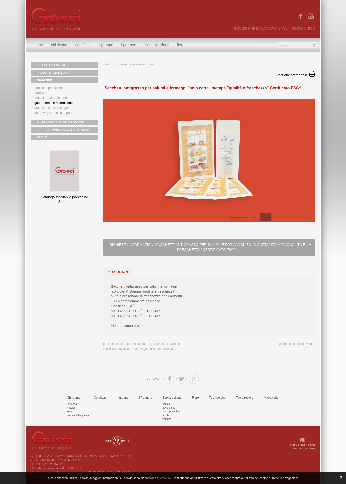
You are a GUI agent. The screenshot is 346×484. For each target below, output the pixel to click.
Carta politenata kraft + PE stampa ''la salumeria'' (151, 344)
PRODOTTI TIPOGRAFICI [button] (53, 65)
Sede (70, 411)
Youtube (167, 419)
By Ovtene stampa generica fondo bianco (146, 349)
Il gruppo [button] (105, 45)
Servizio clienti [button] (157, 45)
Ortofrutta (40, 93)
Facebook (168, 415)
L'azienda (72, 404)
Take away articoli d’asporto (54, 113)
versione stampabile (296, 75)
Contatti (167, 404)
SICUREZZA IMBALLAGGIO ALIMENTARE (63, 129)
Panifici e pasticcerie (49, 88)
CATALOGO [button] (44, 80)
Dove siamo (169, 407)
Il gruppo (123, 397)
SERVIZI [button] (42, 137)
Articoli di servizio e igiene (52, 108)
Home (38, 45)
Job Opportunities (172, 411)
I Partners (129, 45)
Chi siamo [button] (59, 45)
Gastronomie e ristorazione (53, 103)
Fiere (180, 45)
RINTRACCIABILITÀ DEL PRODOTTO (60, 122)
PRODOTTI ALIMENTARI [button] (52, 72)
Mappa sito (271, 397)
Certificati (83, 45)
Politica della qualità (78, 415)
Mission (71, 407)
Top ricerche (217, 397)
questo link (164, 478)
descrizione (118, 272)
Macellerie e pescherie (50, 98)
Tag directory (244, 397)
